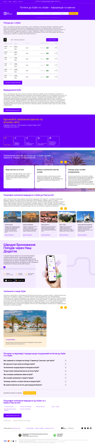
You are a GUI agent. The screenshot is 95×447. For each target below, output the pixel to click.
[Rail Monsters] (10, 13)
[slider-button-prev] (61, 163)
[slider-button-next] (65, 163)
